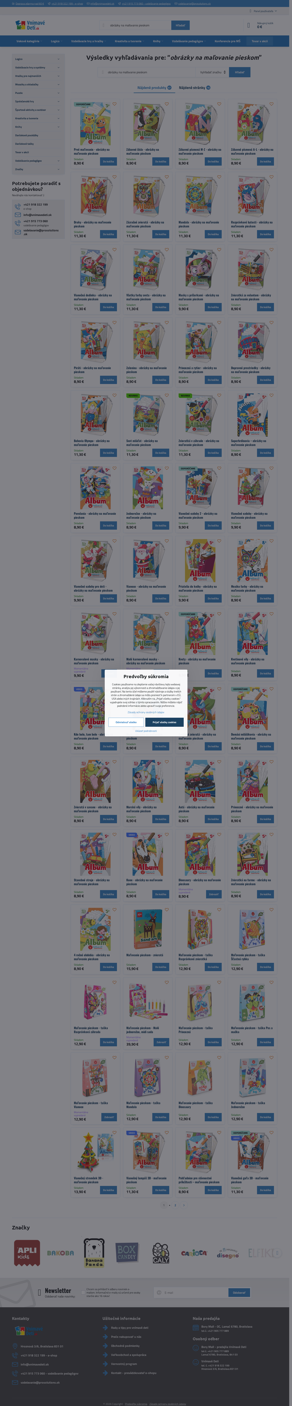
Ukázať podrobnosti (146, 731)
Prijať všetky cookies (164, 722)
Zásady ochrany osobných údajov (146, 712)
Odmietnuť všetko (126, 722)
